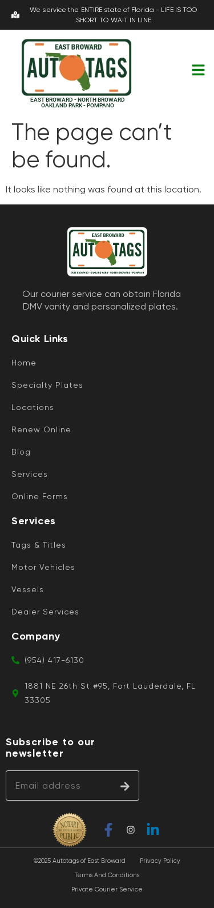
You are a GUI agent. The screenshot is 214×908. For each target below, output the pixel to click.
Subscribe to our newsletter (50, 748)
